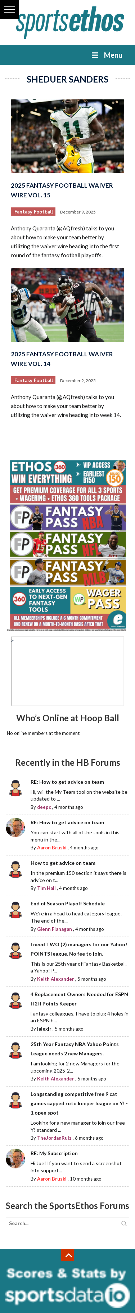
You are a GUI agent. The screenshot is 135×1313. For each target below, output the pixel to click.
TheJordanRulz (54, 1138)
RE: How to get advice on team (67, 782)
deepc (44, 807)
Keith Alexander (55, 979)
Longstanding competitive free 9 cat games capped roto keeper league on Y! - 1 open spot (79, 1103)
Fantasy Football (33, 212)
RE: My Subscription (54, 1153)
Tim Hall (46, 888)
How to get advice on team (63, 863)
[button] (9, 9)
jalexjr (44, 1029)
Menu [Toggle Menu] (106, 55)
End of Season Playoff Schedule (68, 903)
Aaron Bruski (52, 847)
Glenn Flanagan (54, 929)
